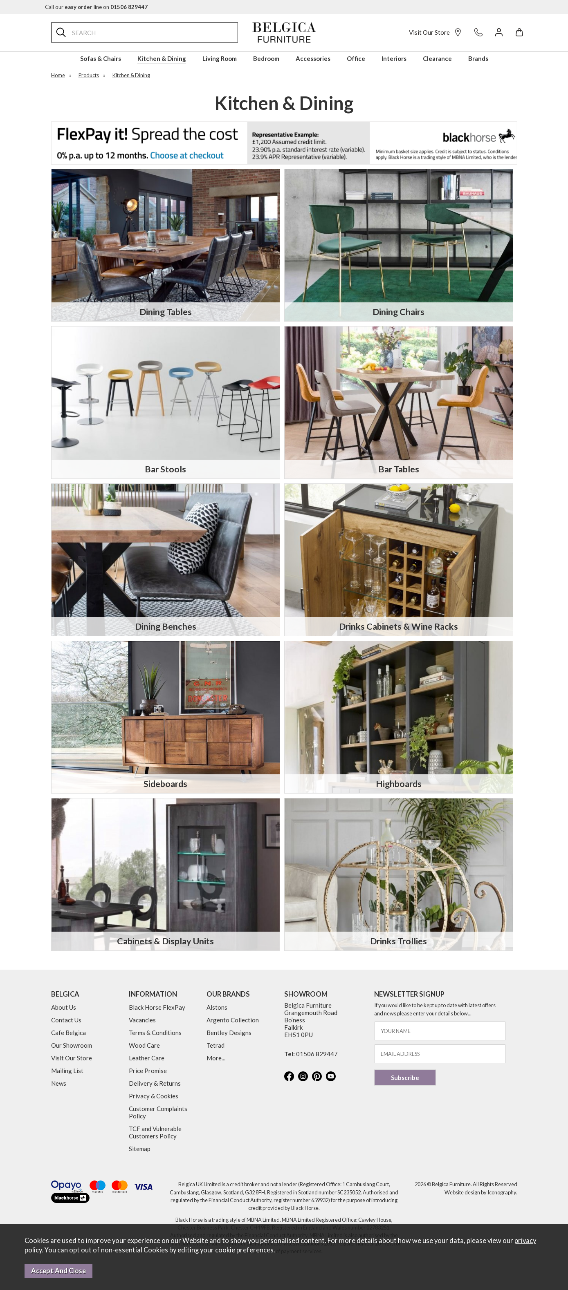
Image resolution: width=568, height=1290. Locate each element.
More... (216, 1058)
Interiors (394, 58)
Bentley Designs (229, 1032)
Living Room (219, 58)
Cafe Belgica (68, 1032)
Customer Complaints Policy (158, 1112)
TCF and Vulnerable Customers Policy (155, 1132)
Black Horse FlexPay (157, 1007)
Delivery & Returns (155, 1083)
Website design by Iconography (480, 1192)
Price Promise (148, 1070)
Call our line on (96, 7)
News (58, 1083)
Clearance (437, 58)
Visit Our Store (435, 32)
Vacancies (142, 1020)
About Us (63, 1007)
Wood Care (144, 1045)
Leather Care (146, 1058)
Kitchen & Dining (161, 58)
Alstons (217, 1007)
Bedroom (266, 58)
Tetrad (216, 1045)
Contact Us (66, 1020)
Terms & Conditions (155, 1032)
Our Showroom (71, 1045)
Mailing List (67, 1070)
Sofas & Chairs (100, 58)
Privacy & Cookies (153, 1096)
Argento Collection (233, 1020)
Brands (478, 58)
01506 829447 (317, 1053)
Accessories (313, 58)
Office (356, 58)
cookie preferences (244, 1250)
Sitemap (139, 1148)
